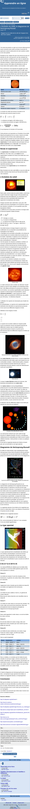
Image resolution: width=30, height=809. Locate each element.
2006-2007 (16, 21)
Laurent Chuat (6, 776)
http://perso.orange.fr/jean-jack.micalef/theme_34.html (14, 709)
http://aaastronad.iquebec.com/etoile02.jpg (11, 721)
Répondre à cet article (9, 754)
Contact (14, 802)
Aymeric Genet (6, 781)
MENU (24, 14)
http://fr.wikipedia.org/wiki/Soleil (8, 699)
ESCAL (15, 808)
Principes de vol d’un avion (9, 788)
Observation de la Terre (7, 766)
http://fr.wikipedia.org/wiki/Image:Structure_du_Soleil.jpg (14, 706)
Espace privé (20, 802)
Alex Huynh (6, 769)
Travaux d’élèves (8, 21)
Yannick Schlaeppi (7, 791)
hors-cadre (4, 799)
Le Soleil (3, 778)
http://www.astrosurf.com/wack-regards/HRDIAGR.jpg (14, 724)
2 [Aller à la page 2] (2, 763)
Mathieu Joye (6, 786)
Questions (9, 751)
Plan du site (8, 802)
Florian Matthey (25, 40)
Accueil (2, 21)
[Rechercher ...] (16, 18)
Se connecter (5, 18)
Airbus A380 (4, 783)
